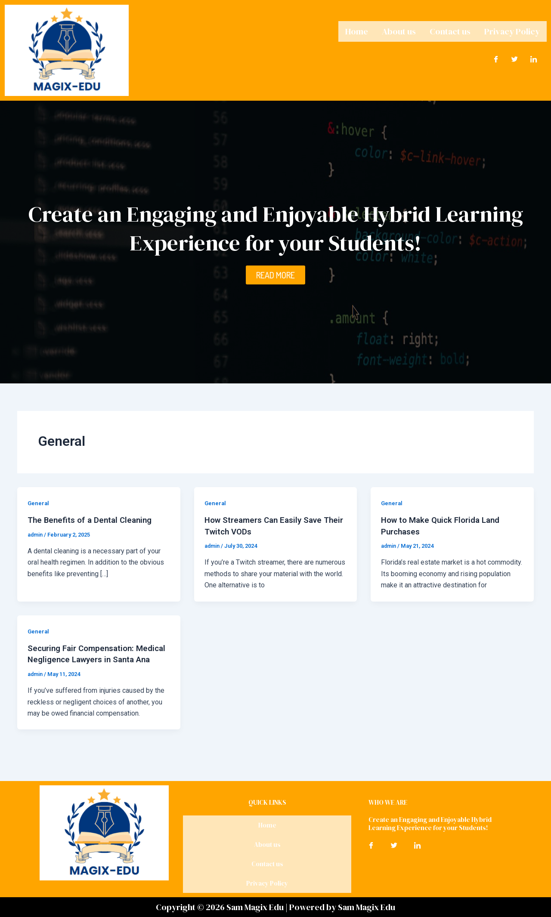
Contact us (450, 31)
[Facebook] (495, 57)
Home (356, 31)
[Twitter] (514, 57)
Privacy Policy (512, 31)
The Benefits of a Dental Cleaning (93, 520)
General (39, 503)
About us (399, 31)
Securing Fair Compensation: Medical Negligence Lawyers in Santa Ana (88, 658)
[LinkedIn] (533, 57)
